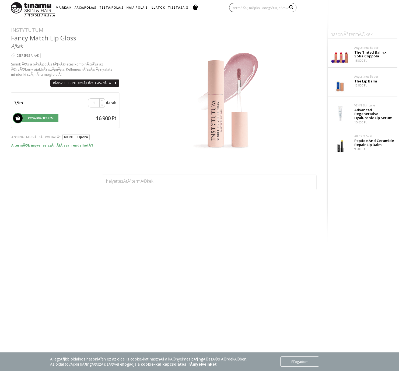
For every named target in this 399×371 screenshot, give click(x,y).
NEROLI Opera (76, 137)
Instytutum (27, 29)
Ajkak (17, 46)
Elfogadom (299, 361)
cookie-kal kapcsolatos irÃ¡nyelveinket (179, 364)
